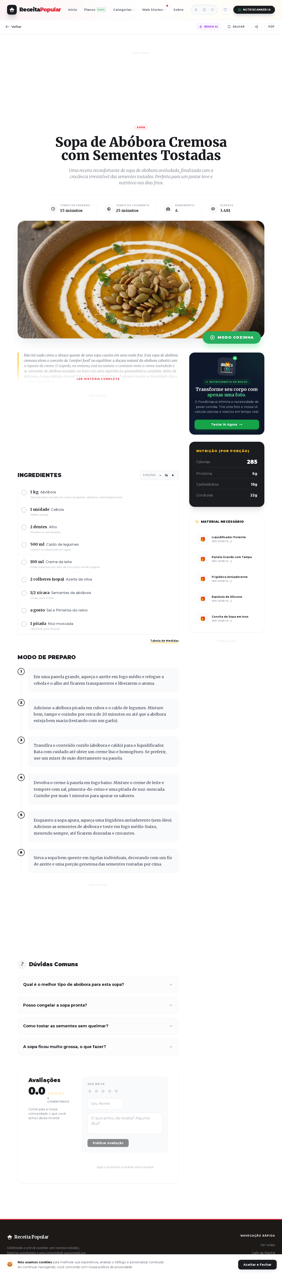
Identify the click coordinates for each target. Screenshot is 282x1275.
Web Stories (154, 9)
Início (72, 10)
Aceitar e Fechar (257, 1265)
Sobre (178, 10)
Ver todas (267, 1245)
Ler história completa (98, 379)
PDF (271, 26)
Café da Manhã (263, 1253)
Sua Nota (96, 1084)
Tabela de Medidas (164, 640)
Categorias (124, 10)
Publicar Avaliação (108, 1143)
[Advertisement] (141, 86)
